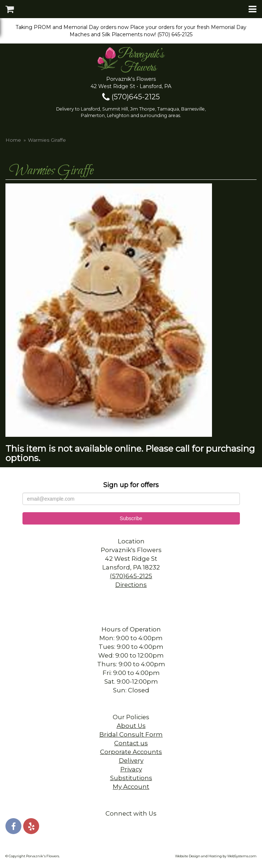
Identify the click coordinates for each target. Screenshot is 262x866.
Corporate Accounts (131, 751)
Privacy (131, 769)
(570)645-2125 (131, 96)
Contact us (131, 743)
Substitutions (131, 778)
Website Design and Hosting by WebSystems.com (216, 856)
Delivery (131, 760)
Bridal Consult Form (131, 734)
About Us (131, 725)
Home (13, 140)
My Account (131, 786)
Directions (131, 584)
